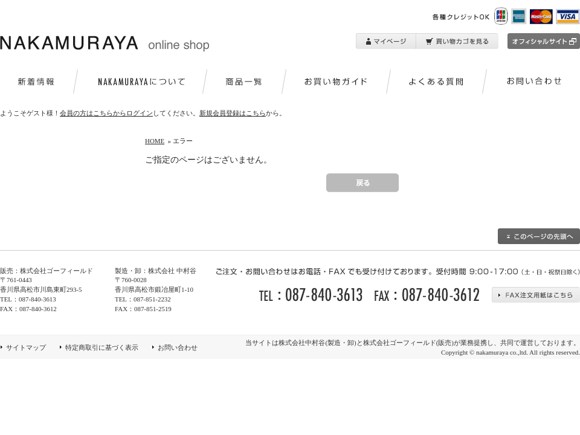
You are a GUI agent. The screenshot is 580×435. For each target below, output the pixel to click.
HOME (154, 140)
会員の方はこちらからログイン (106, 113)
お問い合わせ (178, 347)
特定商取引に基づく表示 (101, 347)
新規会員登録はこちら (232, 113)
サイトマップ (26, 347)
